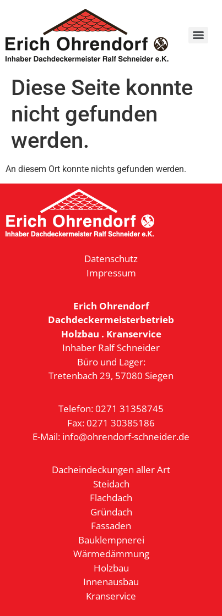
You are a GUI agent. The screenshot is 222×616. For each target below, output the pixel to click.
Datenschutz (111, 258)
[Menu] (198, 35)
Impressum (111, 273)
